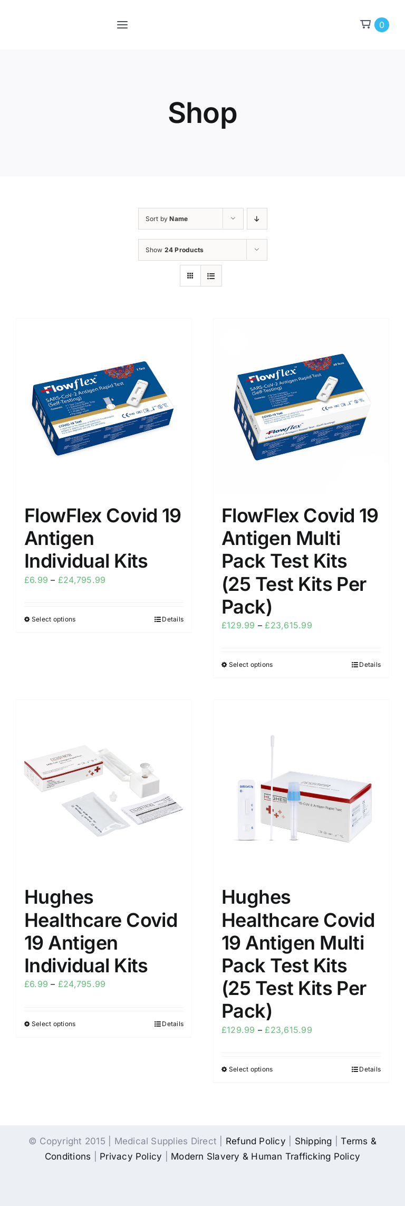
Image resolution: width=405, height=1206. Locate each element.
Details (173, 619)
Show (175, 250)
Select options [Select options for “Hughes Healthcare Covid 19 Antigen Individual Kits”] (53, 1024)
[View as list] (211, 275)
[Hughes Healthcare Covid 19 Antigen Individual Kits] (103, 787)
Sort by (167, 219)
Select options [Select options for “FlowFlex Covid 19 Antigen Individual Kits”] (53, 619)
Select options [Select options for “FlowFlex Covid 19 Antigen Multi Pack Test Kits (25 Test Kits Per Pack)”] (251, 664)
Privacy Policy (131, 1156)
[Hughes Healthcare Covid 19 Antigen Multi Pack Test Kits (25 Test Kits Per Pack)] (301, 787)
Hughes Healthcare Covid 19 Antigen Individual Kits (100, 931)
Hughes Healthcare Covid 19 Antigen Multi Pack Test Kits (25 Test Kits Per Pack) (297, 953)
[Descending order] (257, 218)
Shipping (313, 1141)
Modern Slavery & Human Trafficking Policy (265, 1156)
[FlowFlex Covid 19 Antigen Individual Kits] (103, 406)
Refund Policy (256, 1141)
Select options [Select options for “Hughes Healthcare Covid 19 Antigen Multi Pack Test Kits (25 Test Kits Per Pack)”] (251, 1069)
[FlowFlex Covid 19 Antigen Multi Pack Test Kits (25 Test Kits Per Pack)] (301, 406)
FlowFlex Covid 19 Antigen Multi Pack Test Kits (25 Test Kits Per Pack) (300, 561)
